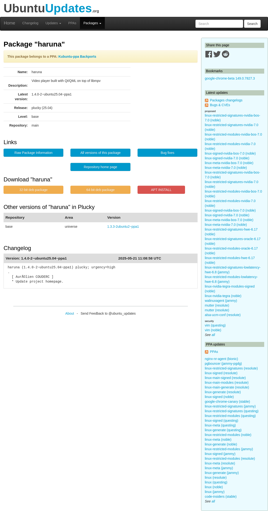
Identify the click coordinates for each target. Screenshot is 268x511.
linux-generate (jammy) (222, 473)
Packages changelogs (226, 100)
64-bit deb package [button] (100, 190)
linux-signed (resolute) (221, 373)
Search (252, 24)
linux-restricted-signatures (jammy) (230, 406)
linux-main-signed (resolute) (225, 378)
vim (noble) (213, 330)
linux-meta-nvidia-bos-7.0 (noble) (229, 163)
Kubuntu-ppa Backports (77, 56)
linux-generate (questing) (223, 430)
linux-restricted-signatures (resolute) (231, 368)
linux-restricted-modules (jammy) (229, 449)
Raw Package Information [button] (33, 153)
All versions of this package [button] (100, 153)
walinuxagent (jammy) (221, 301)
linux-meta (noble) (218, 439)
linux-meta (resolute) (220, 463)
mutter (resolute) (217, 305)
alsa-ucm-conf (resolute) (223, 315)
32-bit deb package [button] (33, 190)
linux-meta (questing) (220, 425)
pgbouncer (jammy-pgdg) (223, 363)
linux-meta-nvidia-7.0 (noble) (226, 168)
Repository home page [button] (100, 167)
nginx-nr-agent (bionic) (221, 359)
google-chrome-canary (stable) (227, 401)
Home (9, 23)
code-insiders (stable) (221, 496)
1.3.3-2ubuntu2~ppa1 (123, 226)
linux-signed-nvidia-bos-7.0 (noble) (230, 153)
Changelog (30, 23)
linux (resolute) (216, 477)
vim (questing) (215, 325)
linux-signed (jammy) (220, 454)
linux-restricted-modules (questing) (230, 416)
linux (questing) (216, 482)
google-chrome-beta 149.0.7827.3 (230, 78)
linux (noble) (214, 487)
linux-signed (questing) (221, 420)
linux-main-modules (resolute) (227, 382)
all (213, 335)
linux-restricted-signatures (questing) (232, 411)
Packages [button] (92, 23)
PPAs (72, 23)
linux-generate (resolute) (223, 392)
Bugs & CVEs (220, 105)
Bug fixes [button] (167, 153)
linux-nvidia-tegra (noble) (223, 296)
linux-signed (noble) (219, 397)
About (69, 313)
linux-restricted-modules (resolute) (230, 458)
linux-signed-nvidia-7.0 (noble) (227, 158)
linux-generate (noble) (221, 444)
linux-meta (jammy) (219, 468)
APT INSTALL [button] (161, 190)
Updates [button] (53, 23)
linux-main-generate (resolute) (227, 387)
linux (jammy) (215, 492)
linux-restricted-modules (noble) (228, 435)
